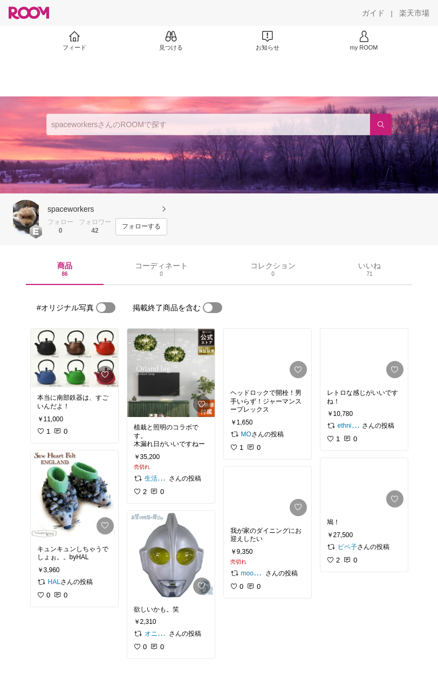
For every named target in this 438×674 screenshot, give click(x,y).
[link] (74, 358)
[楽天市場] (414, 13)
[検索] (381, 124)
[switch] (105, 307)
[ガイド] (373, 13)
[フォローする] (141, 226)
